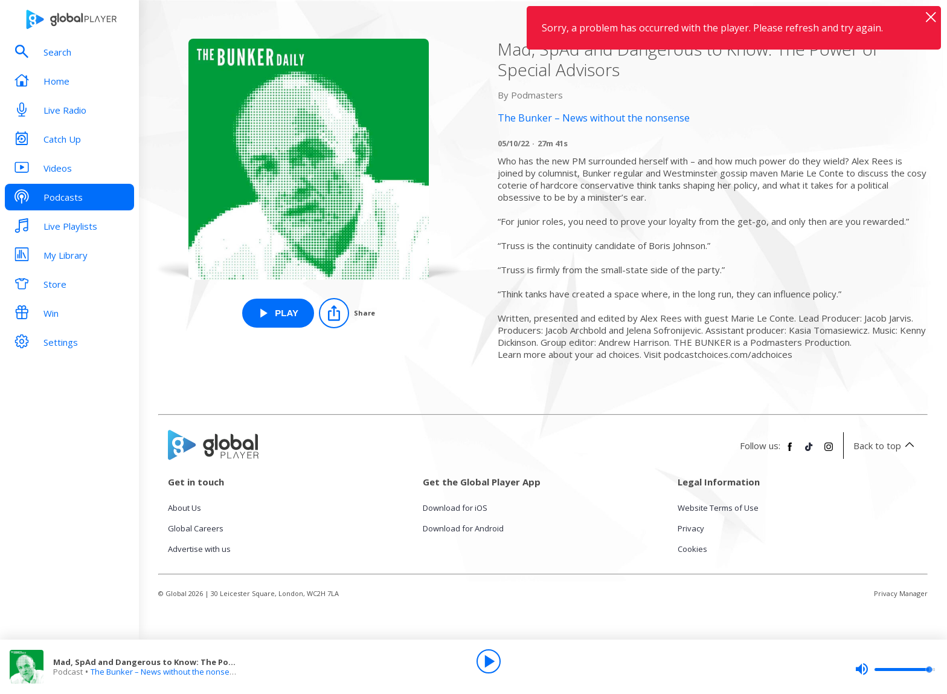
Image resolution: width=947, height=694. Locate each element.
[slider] (895, 669)
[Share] (347, 313)
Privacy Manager (901, 593)
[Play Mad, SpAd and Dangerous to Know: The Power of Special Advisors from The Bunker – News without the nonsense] (278, 313)
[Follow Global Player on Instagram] (828, 451)
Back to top (885, 445)
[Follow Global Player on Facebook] (790, 451)
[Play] (489, 661)
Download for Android (463, 528)
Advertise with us (199, 548)
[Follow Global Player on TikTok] (809, 451)
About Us (184, 507)
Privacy (691, 528)
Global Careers (195, 528)
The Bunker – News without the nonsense (167, 671)
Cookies (692, 548)
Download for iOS (455, 507)
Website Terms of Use (718, 507)
